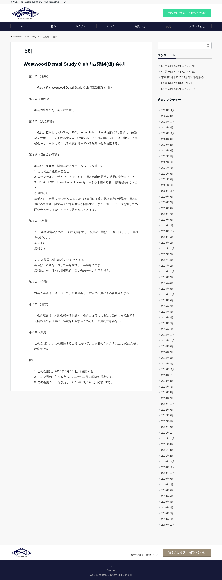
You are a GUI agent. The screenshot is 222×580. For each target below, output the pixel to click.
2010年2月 (167, 513)
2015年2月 (167, 323)
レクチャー (82, 26)
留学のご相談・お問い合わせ (187, 12)
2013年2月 (167, 398)
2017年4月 (167, 260)
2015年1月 (167, 329)
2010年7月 (167, 484)
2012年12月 (168, 403)
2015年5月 (167, 311)
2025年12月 (168, 110)
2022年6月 (167, 150)
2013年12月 (168, 369)
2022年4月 (167, 156)
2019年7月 (167, 213)
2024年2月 (167, 127)
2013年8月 (167, 380)
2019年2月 (167, 225)
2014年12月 (168, 334)
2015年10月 (168, 294)
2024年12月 (168, 121)
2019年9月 (167, 208)
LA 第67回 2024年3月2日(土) (177, 83)
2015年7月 (167, 306)
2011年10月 (168, 438)
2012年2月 (167, 426)
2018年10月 (168, 231)
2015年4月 (167, 317)
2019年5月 (167, 219)
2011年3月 (167, 449)
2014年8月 (167, 346)
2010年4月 (167, 501)
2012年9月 (167, 409)
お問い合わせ (197, 26)
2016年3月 (167, 288)
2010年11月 (168, 467)
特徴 (53, 26)
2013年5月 (167, 392)
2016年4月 (167, 283)
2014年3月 (167, 363)
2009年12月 (168, 524)
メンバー (111, 26)
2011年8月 (167, 444)
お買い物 (140, 26)
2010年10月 (168, 473)
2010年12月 (168, 461)
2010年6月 (167, 490)
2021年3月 (167, 179)
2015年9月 (167, 300)
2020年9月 (167, 196)
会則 (168, 26)
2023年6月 (167, 139)
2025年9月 (167, 116)
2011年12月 (168, 432)
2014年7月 (167, 352)
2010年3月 (167, 507)
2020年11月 (168, 190)
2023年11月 (168, 133)
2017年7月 (167, 254)
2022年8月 (167, 144)
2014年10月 (168, 340)
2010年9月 (167, 478)
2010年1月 (167, 519)
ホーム (25, 26)
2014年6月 (167, 357)
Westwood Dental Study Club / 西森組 (29, 36)
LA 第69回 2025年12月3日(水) (178, 65)
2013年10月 (168, 375)
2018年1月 (167, 242)
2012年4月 (167, 421)
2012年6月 (167, 415)
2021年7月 (167, 167)
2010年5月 (167, 496)
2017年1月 (167, 265)
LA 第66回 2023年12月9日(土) (178, 88)
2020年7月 (167, 202)
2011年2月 (167, 455)
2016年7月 (167, 277)
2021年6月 (167, 173)
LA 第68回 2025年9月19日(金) (178, 71)
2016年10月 (168, 271)
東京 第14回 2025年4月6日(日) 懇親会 (182, 77)
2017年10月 (168, 248)
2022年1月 (167, 162)
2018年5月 (167, 236)
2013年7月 (167, 386)
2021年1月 (167, 185)
